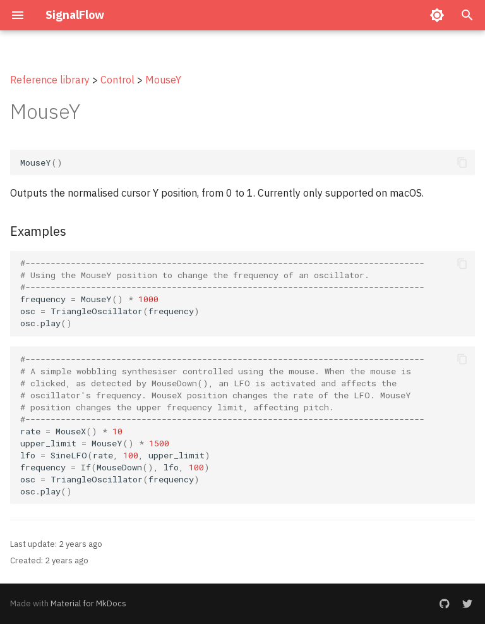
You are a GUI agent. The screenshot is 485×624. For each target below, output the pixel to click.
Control (117, 79)
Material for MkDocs (88, 603)
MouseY (163, 79)
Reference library (50, 79)
